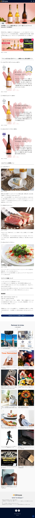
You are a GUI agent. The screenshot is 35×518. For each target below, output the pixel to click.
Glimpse (4, 1)
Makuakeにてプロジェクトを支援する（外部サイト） (17, 315)
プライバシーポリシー (17, 513)
